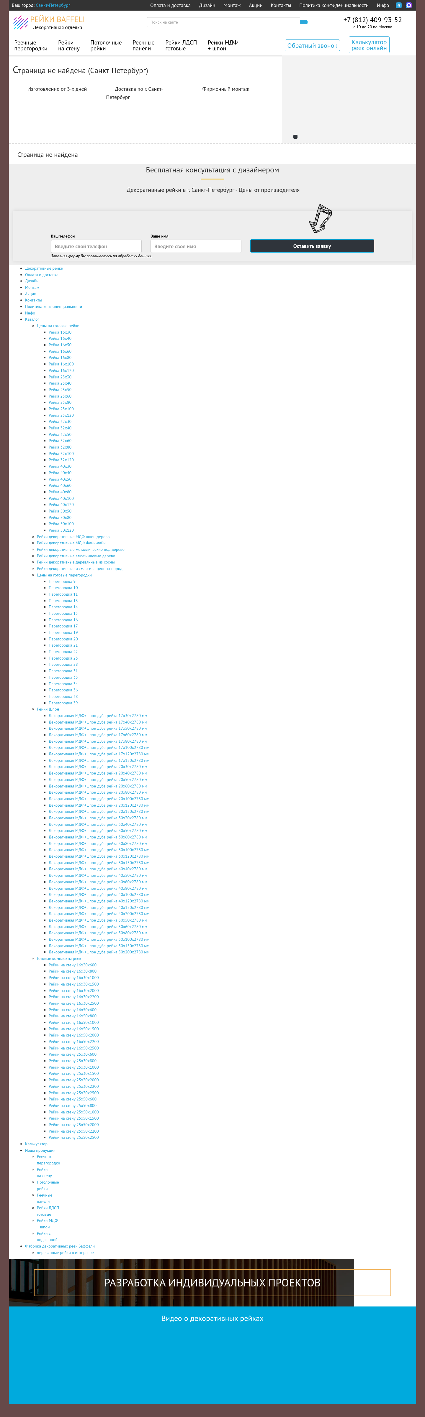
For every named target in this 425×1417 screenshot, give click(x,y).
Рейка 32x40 (60, 428)
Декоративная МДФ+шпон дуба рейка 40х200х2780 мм (99, 913)
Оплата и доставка (170, 5)
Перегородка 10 (63, 587)
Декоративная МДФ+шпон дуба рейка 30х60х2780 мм (98, 837)
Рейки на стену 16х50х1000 (74, 1022)
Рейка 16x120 (61, 370)
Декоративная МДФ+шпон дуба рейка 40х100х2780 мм (99, 894)
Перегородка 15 (63, 613)
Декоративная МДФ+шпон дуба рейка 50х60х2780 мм (98, 926)
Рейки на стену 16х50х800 (73, 1016)
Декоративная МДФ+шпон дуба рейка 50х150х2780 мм (99, 945)
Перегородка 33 (63, 677)
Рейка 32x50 (60, 434)
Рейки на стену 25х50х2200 (74, 1131)
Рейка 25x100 (61, 408)
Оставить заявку (312, 246)
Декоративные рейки (44, 268)
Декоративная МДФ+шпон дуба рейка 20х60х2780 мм (98, 786)
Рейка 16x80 (60, 357)
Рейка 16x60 (60, 351)
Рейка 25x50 (60, 389)
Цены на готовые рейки (58, 325)
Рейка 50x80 (60, 517)
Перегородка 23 (63, 658)
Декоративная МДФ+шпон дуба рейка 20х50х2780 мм (98, 779)
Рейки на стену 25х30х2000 (74, 1079)
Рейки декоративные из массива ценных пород (79, 568)
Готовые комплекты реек (59, 958)
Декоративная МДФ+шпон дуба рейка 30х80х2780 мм (98, 843)
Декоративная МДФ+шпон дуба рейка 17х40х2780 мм (98, 722)
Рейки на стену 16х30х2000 (74, 990)
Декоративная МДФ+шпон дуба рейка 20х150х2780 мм (99, 811)
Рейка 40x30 (60, 466)
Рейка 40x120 (61, 504)
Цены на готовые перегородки (64, 575)
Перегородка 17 (63, 626)
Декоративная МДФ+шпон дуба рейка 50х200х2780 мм (99, 952)
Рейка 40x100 (61, 498)
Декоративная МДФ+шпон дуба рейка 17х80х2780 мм (98, 741)
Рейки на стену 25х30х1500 (74, 1073)
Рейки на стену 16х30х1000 (74, 977)
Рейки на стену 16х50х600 (73, 1009)
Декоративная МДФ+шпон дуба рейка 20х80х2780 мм (98, 792)
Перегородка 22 (63, 651)
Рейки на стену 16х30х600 (73, 965)
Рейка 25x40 (60, 383)
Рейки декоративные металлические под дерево (81, 549)
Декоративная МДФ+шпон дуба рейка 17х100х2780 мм (99, 747)
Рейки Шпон (48, 709)
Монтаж (232, 5)
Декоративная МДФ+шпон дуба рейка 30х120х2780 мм (99, 856)
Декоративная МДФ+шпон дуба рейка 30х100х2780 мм (99, 849)
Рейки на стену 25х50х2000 (74, 1124)
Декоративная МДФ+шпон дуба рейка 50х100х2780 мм (99, 939)
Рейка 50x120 (61, 530)
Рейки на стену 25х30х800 (73, 1060)
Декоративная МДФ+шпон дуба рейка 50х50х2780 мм (98, 920)
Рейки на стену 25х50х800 (73, 1105)
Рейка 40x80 (60, 492)
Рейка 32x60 (60, 440)
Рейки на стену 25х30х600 (73, 1054)
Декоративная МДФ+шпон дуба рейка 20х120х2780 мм (99, 805)
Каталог (32, 319)
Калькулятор (36, 1143)
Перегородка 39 (63, 703)
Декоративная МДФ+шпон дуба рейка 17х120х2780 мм (99, 754)
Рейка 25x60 (60, 396)
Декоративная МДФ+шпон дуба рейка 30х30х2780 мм (98, 817)
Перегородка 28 (63, 664)
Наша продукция (40, 1150)
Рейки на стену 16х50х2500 (74, 1048)
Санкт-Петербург (53, 5)
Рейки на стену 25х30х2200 (74, 1086)
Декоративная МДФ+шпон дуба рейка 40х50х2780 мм (98, 875)
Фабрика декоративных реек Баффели (60, 1246)
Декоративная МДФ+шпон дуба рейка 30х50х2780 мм (98, 830)
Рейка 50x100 (61, 523)
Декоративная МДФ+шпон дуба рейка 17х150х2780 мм (99, 760)
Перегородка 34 (63, 683)
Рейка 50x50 (60, 511)
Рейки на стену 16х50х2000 (74, 1035)
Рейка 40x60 (60, 485)
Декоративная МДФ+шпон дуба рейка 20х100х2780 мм (99, 798)
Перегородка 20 (63, 639)
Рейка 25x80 (60, 402)
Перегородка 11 (63, 594)
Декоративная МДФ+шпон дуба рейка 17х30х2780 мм (98, 715)
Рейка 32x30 (60, 421)
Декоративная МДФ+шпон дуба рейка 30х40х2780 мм (98, 824)
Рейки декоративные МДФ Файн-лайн (71, 543)
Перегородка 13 (63, 600)
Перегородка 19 (63, 632)
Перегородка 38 (63, 696)
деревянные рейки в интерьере (65, 1252)
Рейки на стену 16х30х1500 (74, 984)
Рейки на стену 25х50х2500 (74, 1137)
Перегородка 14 (63, 606)
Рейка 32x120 (61, 459)
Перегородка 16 (63, 619)
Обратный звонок (312, 45)
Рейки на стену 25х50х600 (73, 1099)
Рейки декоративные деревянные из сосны (76, 562)
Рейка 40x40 (60, 472)
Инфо (383, 5)
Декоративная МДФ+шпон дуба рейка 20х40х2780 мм (98, 773)
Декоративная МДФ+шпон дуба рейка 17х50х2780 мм (98, 728)
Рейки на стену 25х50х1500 (74, 1118)
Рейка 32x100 (61, 453)
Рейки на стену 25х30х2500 (74, 1092)
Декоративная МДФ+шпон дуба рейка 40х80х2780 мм (98, 888)
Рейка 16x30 (60, 332)
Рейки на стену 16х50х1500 (74, 1029)
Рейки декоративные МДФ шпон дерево (73, 536)
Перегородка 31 (63, 670)
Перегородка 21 (63, 645)
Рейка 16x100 (61, 364)
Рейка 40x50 (60, 479)
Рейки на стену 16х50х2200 (74, 1041)
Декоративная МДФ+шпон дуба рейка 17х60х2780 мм (98, 734)
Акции (256, 5)
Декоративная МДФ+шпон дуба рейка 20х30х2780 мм (98, 766)
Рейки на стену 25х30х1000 (74, 1067)
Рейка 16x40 (60, 338)
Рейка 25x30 (60, 377)
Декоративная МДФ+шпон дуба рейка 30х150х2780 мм (99, 862)
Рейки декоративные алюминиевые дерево (76, 555)
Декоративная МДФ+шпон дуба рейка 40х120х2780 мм (99, 901)
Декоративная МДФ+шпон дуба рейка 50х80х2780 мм (98, 932)
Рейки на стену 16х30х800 (73, 971)
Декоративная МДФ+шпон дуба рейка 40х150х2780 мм (99, 907)
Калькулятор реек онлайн (369, 45)
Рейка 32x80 (60, 447)
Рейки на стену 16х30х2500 (74, 1003)
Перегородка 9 (62, 581)
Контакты (281, 5)
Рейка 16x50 (60, 344)
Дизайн (207, 5)
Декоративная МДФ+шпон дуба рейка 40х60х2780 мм (98, 881)
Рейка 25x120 (61, 415)
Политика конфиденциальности (333, 5)
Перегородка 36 (63, 690)
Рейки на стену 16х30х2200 (74, 996)
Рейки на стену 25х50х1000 (74, 1112)
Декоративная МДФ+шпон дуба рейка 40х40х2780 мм (98, 868)
